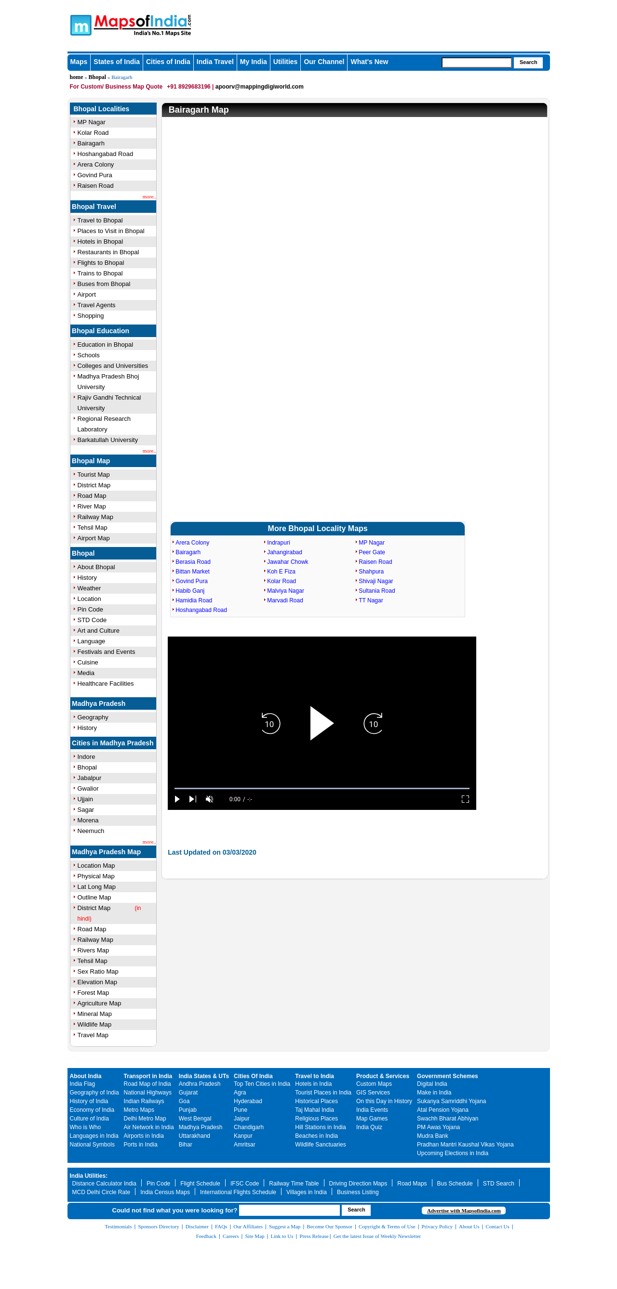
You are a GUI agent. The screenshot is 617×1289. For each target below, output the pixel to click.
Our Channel (324, 61)
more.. (149, 196)
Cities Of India (253, 1076)
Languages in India (94, 1136)
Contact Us (498, 1226)
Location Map (96, 865)
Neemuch (91, 830)
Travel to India (314, 1076)
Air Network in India (149, 1127)
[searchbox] (477, 62)
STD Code (92, 620)
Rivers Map (93, 950)
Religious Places (316, 1118)
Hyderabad (248, 1101)
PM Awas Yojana (438, 1127)
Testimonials (118, 1226)
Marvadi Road (285, 600)
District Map (94, 485)
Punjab (188, 1110)
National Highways (148, 1092)
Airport (87, 294)
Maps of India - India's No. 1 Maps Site (79, 24)
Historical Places (316, 1101)
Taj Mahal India (314, 1110)
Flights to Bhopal (101, 262)
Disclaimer (197, 1226)
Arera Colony (96, 164)
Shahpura (371, 571)
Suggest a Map (284, 1226)
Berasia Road (193, 562)
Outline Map (94, 897)
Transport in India (148, 1076)
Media (86, 673)
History (87, 577)
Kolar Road (93, 132)
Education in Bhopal (106, 344)
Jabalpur (90, 777)
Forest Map (93, 992)
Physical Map (96, 876)
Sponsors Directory (158, 1226)
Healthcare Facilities (106, 683)
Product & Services (382, 1076)
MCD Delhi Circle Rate (101, 1192)
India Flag (82, 1084)
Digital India (432, 1084)
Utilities (285, 61)
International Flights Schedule (238, 1192)
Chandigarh (249, 1127)
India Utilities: (89, 1175)
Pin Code (90, 609)
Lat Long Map (97, 886)
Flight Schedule (200, 1183)
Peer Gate (372, 552)
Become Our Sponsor (329, 1226)
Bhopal (98, 77)
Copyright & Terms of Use (387, 1226)
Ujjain (86, 799)
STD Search (498, 1183)
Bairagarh (91, 143)
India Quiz (369, 1127)
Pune (240, 1110)
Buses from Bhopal (104, 283)
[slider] (321, 788)
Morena (88, 820)
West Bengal (195, 1118)
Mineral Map (95, 1013)
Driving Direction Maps (358, 1183)
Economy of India (92, 1110)
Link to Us (282, 1236)
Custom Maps (374, 1084)
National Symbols (92, 1144)
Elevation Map (97, 982)
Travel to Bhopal (100, 220)
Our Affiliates (248, 1226)
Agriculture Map (99, 1003)
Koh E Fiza (281, 571)
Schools (89, 355)
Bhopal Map (91, 461)
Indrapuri (278, 542)
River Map (92, 506)
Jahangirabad (284, 552)
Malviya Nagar (285, 590)
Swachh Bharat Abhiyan (447, 1118)
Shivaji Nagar (376, 581)
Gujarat (188, 1092)
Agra (240, 1092)
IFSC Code (244, 1183)
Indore (86, 756)
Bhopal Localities (102, 109)
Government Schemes (447, 1076)
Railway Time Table (294, 1183)
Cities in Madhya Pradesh (113, 743)
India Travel (215, 61)
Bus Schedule (455, 1183)
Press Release (314, 1236)
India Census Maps (165, 1192)
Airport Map (94, 538)
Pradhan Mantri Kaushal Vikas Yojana (465, 1144)
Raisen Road (96, 185)
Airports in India (144, 1136)
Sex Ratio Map (98, 971)
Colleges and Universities (113, 365)
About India (86, 1076)
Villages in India (306, 1192)
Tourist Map (94, 474)
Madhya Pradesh (98, 703)
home (76, 77)
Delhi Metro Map (145, 1118)
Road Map (92, 495)
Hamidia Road (193, 600)
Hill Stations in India (320, 1127)
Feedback (206, 1236)
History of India (89, 1101)
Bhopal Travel (94, 206)
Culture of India (89, 1118)
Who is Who (85, 1127)
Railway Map (95, 517)
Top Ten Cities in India (262, 1084)
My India (253, 61)
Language (92, 641)
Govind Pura (95, 175)
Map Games (372, 1118)
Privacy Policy (437, 1226)
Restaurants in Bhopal (108, 252)
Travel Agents (97, 305)
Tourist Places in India (323, 1092)
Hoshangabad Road (106, 153)
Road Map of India (147, 1084)
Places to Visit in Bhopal (111, 230)
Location (89, 598)
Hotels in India (313, 1084)
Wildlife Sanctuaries (320, 1144)
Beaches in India (316, 1136)
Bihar (185, 1144)
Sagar (86, 809)
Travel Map (93, 1035)
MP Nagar (92, 122)
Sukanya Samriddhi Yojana (451, 1101)
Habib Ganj (189, 590)
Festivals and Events (106, 651)
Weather (89, 588)
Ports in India (141, 1144)
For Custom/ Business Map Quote (116, 86)
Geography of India (94, 1092)
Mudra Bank (432, 1136)
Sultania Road (377, 590)
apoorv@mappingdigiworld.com (259, 86)
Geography (93, 717)
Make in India (434, 1092)
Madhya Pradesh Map (106, 852)
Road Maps (412, 1183)
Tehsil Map (92, 527)
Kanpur (243, 1136)
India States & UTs (204, 1076)
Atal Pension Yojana (443, 1110)
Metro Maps (139, 1110)
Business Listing (358, 1192)
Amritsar (244, 1144)
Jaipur (242, 1118)
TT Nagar (371, 600)
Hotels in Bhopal (100, 241)
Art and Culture (99, 630)
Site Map (254, 1236)
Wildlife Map (95, 1024)
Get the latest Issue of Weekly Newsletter (377, 1236)
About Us (469, 1226)
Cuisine (88, 662)
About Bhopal (96, 567)
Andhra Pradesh (200, 1084)
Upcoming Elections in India (452, 1153)
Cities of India (168, 61)
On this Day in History (384, 1101)
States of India (117, 61)
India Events (372, 1110)
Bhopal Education (100, 331)
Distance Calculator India (104, 1183)
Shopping (91, 315)
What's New (369, 61)
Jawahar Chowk (287, 562)
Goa (184, 1101)
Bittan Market (192, 571)
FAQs (221, 1226)
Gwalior (88, 788)
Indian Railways (144, 1101)
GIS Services (373, 1092)
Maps (79, 61)
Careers (231, 1236)
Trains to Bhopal (100, 273)
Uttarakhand (194, 1136)
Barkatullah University (108, 439)
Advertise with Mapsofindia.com (464, 1210)
